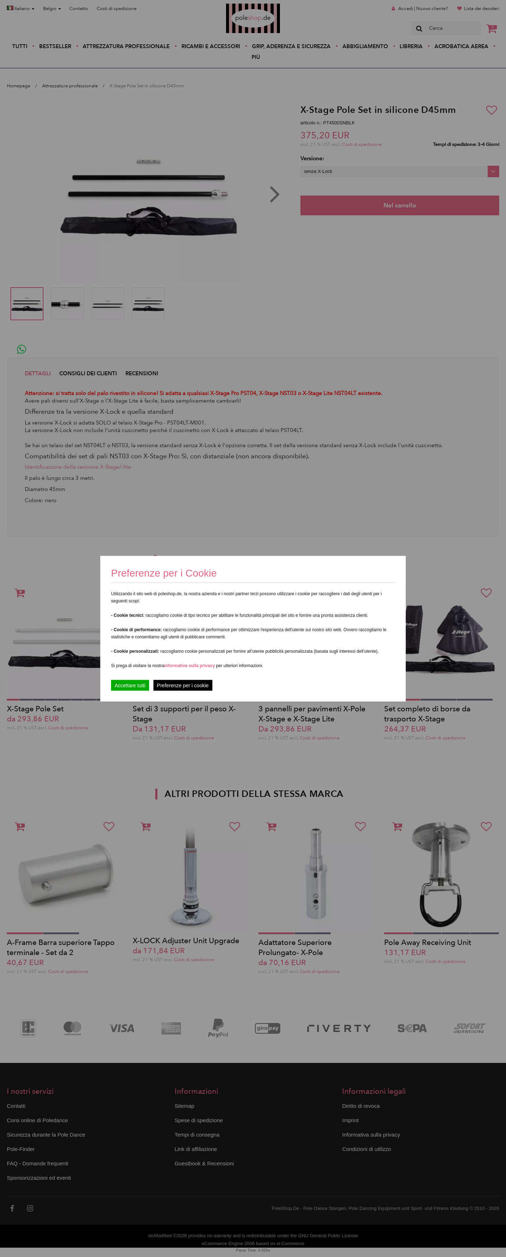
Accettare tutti (130, 685)
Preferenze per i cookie (183, 685)
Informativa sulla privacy (189, 665)
